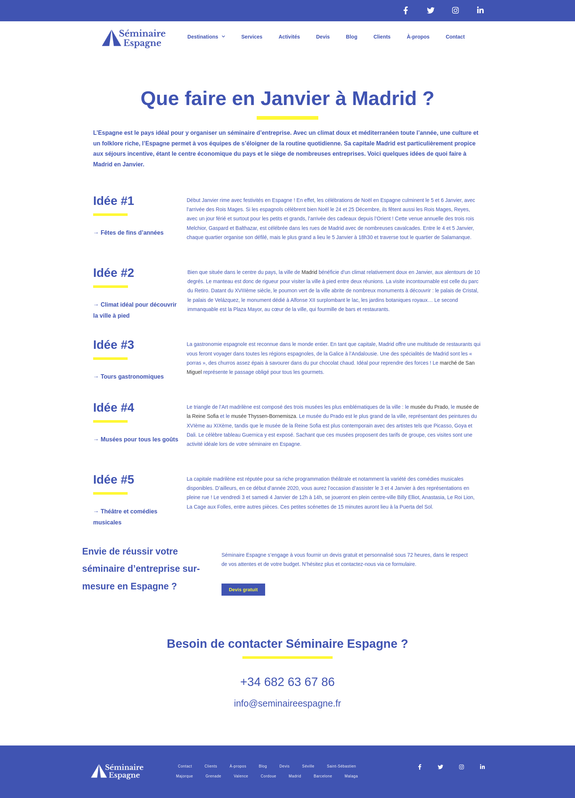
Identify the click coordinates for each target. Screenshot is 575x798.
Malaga (351, 776)
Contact (455, 37)
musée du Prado (429, 407)
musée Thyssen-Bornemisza (263, 416)
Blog (351, 37)
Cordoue (268, 776)
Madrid (309, 272)
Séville (308, 766)
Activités (289, 37)
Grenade (213, 776)
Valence (241, 776)
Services (252, 37)
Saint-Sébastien (341, 766)
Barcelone (323, 776)
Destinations (206, 36)
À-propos (418, 37)
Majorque (184, 776)
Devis (323, 37)
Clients (382, 37)
